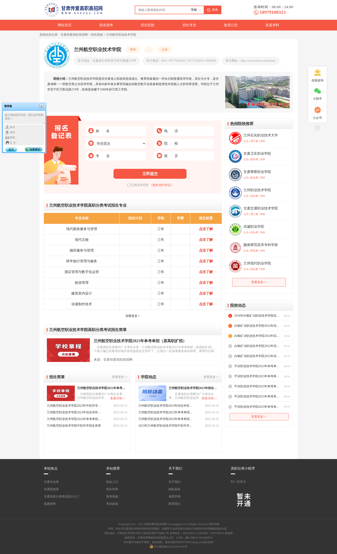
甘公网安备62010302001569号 (170, 546)
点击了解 (206, 229)
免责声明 (174, 496)
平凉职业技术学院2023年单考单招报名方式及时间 (256, 386)
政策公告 (231, 25)
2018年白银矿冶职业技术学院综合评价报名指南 (256, 315)
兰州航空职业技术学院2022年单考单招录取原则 (165, 412)
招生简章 (112, 489)
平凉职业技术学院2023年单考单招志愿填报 (256, 366)
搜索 (215, 9)
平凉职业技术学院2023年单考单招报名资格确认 (256, 376)
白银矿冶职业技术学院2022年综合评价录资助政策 (256, 325)
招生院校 (148, 25)
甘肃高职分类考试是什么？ (62, 496)
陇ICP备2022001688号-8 (198, 537)
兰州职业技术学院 (257, 190)
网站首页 (65, 25)
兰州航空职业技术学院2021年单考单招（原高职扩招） (140, 341)
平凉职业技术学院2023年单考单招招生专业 (256, 406)
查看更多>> (119, 376)
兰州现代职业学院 (257, 263)
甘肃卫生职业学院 (257, 153)
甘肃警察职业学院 (257, 172)
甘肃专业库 (51, 482)
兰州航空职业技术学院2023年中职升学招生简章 (74, 405)
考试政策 (112, 503)
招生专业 (189, 25)
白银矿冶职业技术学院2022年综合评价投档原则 (256, 346)
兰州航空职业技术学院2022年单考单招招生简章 (74, 419)
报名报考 (106, 25)
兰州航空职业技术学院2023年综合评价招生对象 (165, 405)
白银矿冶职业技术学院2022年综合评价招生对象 (256, 356)
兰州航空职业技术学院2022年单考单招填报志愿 (165, 419)
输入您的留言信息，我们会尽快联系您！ (25, 118)
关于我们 (174, 482)
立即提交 (150, 174)
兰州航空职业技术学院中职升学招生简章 (74, 425)
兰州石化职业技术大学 (261, 135)
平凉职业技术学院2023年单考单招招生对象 (256, 396)
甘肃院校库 (51, 489)
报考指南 (112, 496)
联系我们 (174, 503)
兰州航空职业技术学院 (121, 34)
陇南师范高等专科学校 (261, 245)
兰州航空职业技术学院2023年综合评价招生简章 (74, 412)
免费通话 (35, 149)
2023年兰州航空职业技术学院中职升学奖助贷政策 (165, 425)
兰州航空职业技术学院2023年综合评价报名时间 (193, 388)
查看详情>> (118, 398)
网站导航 (214, 524)
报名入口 (112, 482)
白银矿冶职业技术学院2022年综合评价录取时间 (256, 335)
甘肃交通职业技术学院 (261, 208)
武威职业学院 (254, 226)
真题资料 (272, 25)
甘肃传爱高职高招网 (74, 34)
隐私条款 (174, 489)
